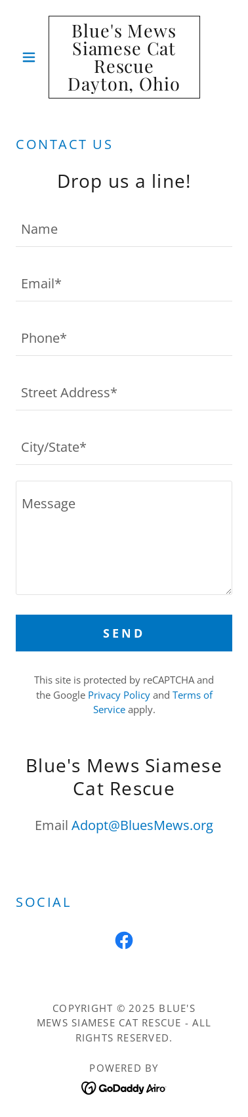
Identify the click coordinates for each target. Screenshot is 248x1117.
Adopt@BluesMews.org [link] (142, 825)
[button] (32, 57)
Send (123, 633)
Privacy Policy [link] (119, 694)
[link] (124, 57)
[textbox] (124, 227)
